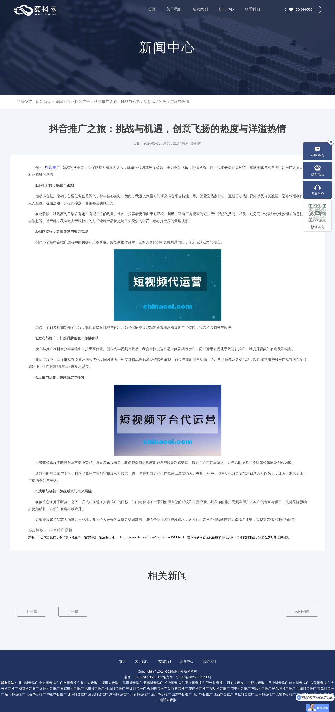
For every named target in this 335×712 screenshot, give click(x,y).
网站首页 (43, 102)
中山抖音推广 (57, 694)
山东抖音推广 (182, 694)
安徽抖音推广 (286, 694)
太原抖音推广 (50, 688)
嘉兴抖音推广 (307, 694)
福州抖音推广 (94, 688)
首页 (152, 9)
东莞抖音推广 (320, 682)
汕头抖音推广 (98, 694)
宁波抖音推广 (136, 688)
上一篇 (31, 612)
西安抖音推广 (237, 682)
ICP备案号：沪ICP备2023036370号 (183, 677)
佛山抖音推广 (115, 688)
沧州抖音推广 (161, 694)
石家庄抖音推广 (72, 688)
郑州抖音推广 (216, 682)
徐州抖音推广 (203, 694)
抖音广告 (82, 102)
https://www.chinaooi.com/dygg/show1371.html (152, 537)
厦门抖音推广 (15, 694)
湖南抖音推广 (119, 694)
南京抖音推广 (299, 682)
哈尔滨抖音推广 (283, 688)
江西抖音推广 (223, 694)
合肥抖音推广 (157, 688)
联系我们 (252, 9)
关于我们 (174, 9)
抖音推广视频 (60, 530)
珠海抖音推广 (77, 694)
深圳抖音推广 (111, 682)
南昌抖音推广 (261, 688)
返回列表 (301, 612)
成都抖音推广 (29, 688)
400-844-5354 (304, 9)
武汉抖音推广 (258, 682)
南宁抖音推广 (241, 688)
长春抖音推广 (36, 694)
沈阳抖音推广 (178, 688)
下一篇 (73, 612)
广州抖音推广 (70, 682)
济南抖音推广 (199, 688)
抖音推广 (52, 167)
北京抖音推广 (49, 682)
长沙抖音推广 (174, 682)
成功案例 (200, 9)
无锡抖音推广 (153, 682)
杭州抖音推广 (91, 682)
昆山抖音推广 (28, 682)
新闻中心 (226, 12)
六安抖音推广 (140, 694)
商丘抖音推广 (244, 694)
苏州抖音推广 (132, 682)
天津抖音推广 (278, 682)
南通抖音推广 (170, 700)
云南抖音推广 (265, 694)
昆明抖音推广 (220, 688)
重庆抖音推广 (195, 682)
